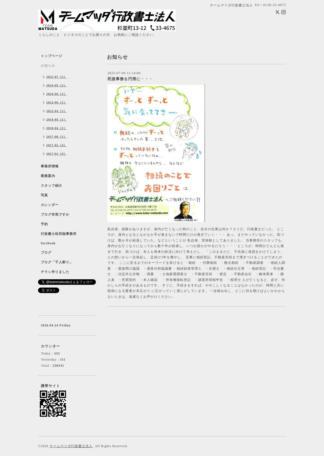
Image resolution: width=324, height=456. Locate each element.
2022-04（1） (56, 110)
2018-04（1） (56, 128)
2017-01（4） (56, 153)
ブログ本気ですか (55, 214)
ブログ (46, 252)
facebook (48, 243)
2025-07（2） (56, 76)
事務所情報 (50, 166)
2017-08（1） (56, 136)
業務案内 (48, 176)
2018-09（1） (56, 119)
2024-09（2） (56, 85)
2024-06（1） (56, 93)
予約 (44, 224)
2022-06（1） (56, 102)
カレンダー (50, 205)
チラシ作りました (55, 272)
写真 (44, 195)
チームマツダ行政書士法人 (71, 446)
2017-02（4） (56, 145)
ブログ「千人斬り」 (57, 262)
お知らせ (48, 66)
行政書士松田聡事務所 (59, 234)
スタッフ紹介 (51, 185)
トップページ (51, 56)
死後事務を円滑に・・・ (130, 79)
